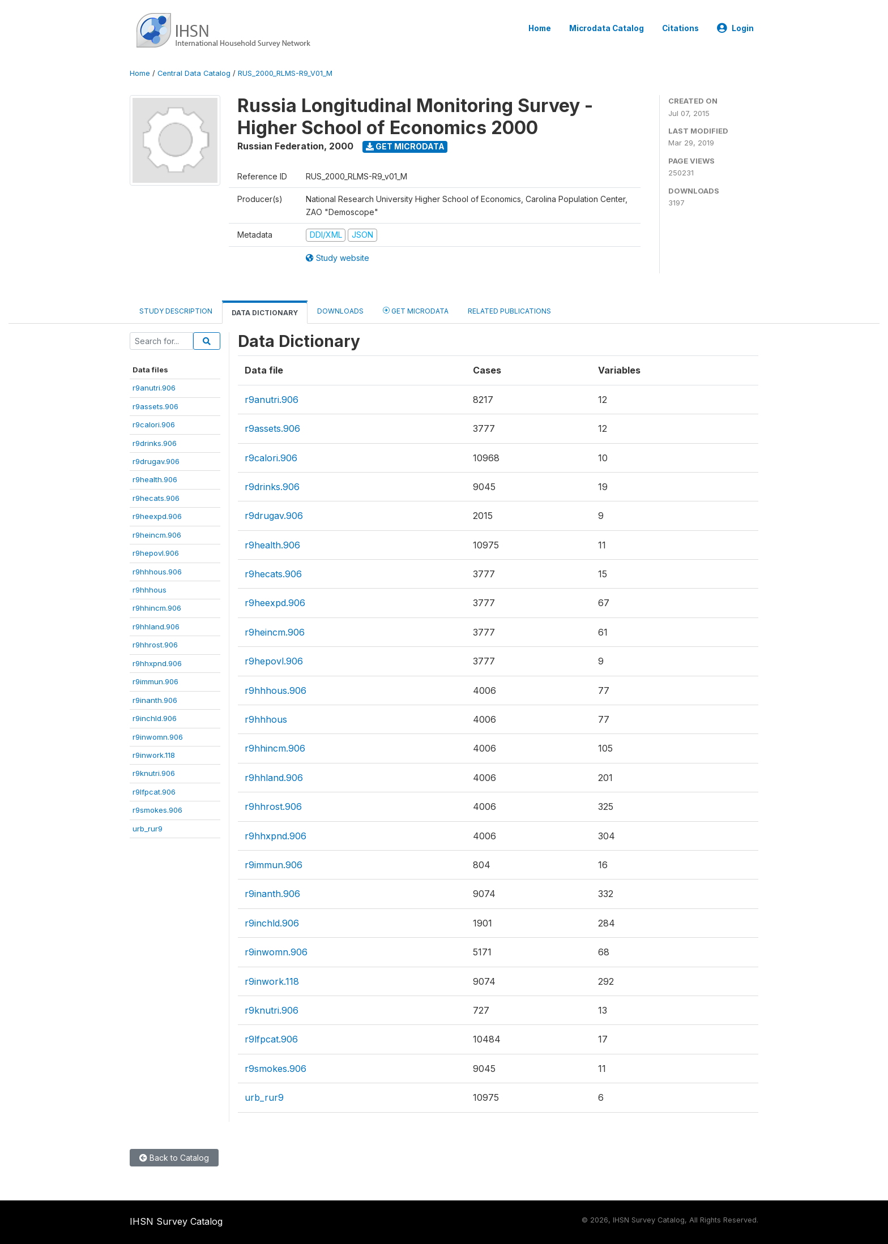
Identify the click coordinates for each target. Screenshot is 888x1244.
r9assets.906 (155, 406)
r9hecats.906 (156, 498)
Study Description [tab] (175, 311)
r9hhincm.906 (157, 607)
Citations (680, 28)
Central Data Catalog (193, 73)
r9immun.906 (155, 681)
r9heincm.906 (157, 534)
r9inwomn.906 (158, 736)
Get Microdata (405, 146)
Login (735, 28)
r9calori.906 (154, 424)
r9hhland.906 (156, 626)
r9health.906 (155, 479)
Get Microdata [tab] (416, 310)
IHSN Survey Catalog (176, 1221)
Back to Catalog (174, 1158)
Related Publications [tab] (509, 311)
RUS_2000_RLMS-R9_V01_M (285, 73)
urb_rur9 (148, 828)
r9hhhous (149, 589)
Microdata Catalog (606, 28)
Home (539, 28)
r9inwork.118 (154, 755)
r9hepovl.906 (156, 552)
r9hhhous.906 (157, 571)
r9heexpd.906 (157, 516)
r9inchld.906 (155, 718)
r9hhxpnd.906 (157, 663)
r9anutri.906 (154, 387)
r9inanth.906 (155, 700)
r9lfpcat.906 (154, 791)
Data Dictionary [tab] (265, 312)
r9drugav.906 (156, 461)
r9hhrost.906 (155, 644)
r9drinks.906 (155, 443)
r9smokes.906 (157, 809)
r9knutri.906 (154, 773)
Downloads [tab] (340, 311)
